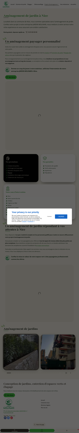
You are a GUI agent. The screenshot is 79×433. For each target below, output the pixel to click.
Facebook (30, 221)
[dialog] (39, 216)
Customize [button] (49, 216)
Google (24, 221)
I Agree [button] (61, 216)
